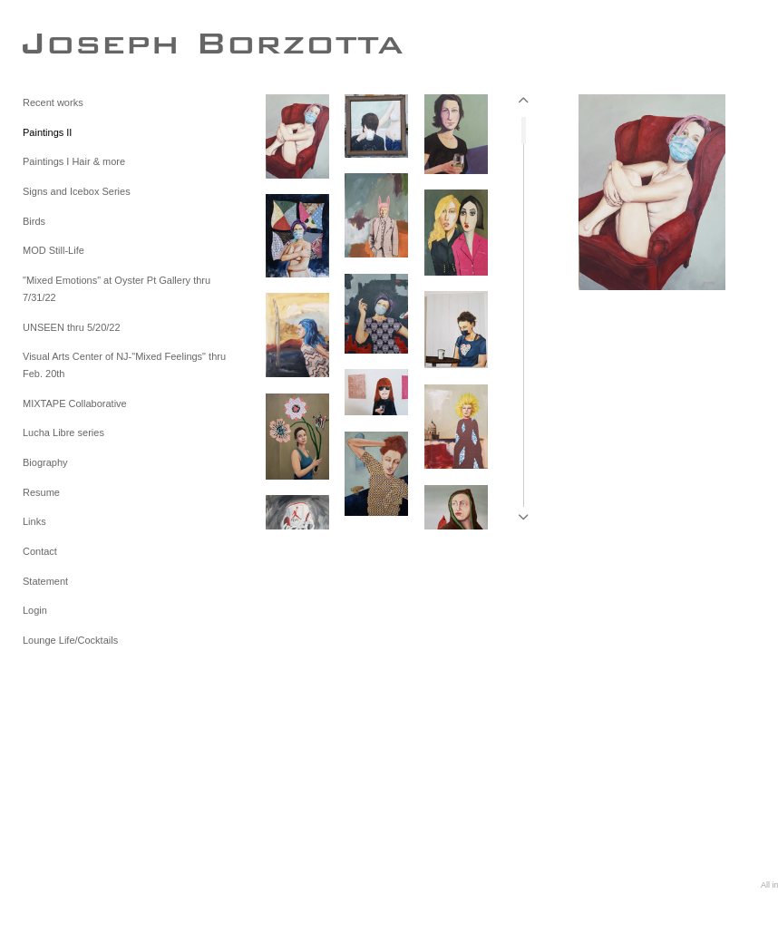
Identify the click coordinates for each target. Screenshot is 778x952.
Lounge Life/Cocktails (70, 640)
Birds (34, 221)
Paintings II (47, 132)
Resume (41, 492)
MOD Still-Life (53, 250)
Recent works (53, 102)
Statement (45, 581)
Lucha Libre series (63, 432)
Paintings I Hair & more (74, 161)
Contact (40, 551)
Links (34, 521)
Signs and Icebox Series (77, 191)
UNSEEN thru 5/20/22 (72, 327)
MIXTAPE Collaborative (75, 403)
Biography (45, 462)
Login (35, 610)
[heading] (68, 43)
